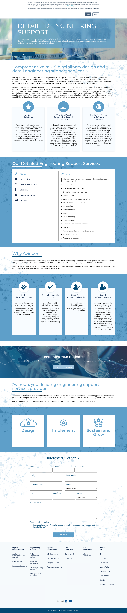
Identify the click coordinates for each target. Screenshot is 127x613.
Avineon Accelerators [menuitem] (87, 555)
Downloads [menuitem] (104, 563)
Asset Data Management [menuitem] (35, 562)
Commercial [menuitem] (69, 554)
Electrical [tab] (21, 189)
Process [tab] (21, 200)
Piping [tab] (20, 173)
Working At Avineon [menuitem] (107, 584)
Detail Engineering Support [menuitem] (36, 568)
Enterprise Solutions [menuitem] (19, 566)
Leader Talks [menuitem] (104, 567)
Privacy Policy (70, 5)
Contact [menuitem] (103, 558)
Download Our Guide (63, 367)
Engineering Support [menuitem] (35, 549)
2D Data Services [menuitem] (53, 554)
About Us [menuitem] (102, 549)
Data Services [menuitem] (17, 562)
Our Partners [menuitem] (104, 576)
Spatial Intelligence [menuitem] (52, 549)
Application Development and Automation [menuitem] (18, 555)
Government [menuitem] (69, 558)
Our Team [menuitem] (103, 580)
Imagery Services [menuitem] (53, 563)
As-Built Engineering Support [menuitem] (34, 555)
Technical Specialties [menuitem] (54, 567)
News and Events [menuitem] (106, 571)
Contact (24, 54)
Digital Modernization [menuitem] (18, 549)
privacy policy (43, 522)
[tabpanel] (63, 206)
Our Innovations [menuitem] (87, 549)
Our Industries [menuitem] (69, 549)
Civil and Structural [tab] (26, 184)
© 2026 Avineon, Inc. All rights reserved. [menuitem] (60, 610)
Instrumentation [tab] (25, 195)
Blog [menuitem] (101, 554)
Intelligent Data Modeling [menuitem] (35, 574)
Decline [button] (95, 14)
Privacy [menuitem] (76, 610)
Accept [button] (88, 14)
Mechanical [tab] (22, 179)
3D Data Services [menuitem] (53, 558)
